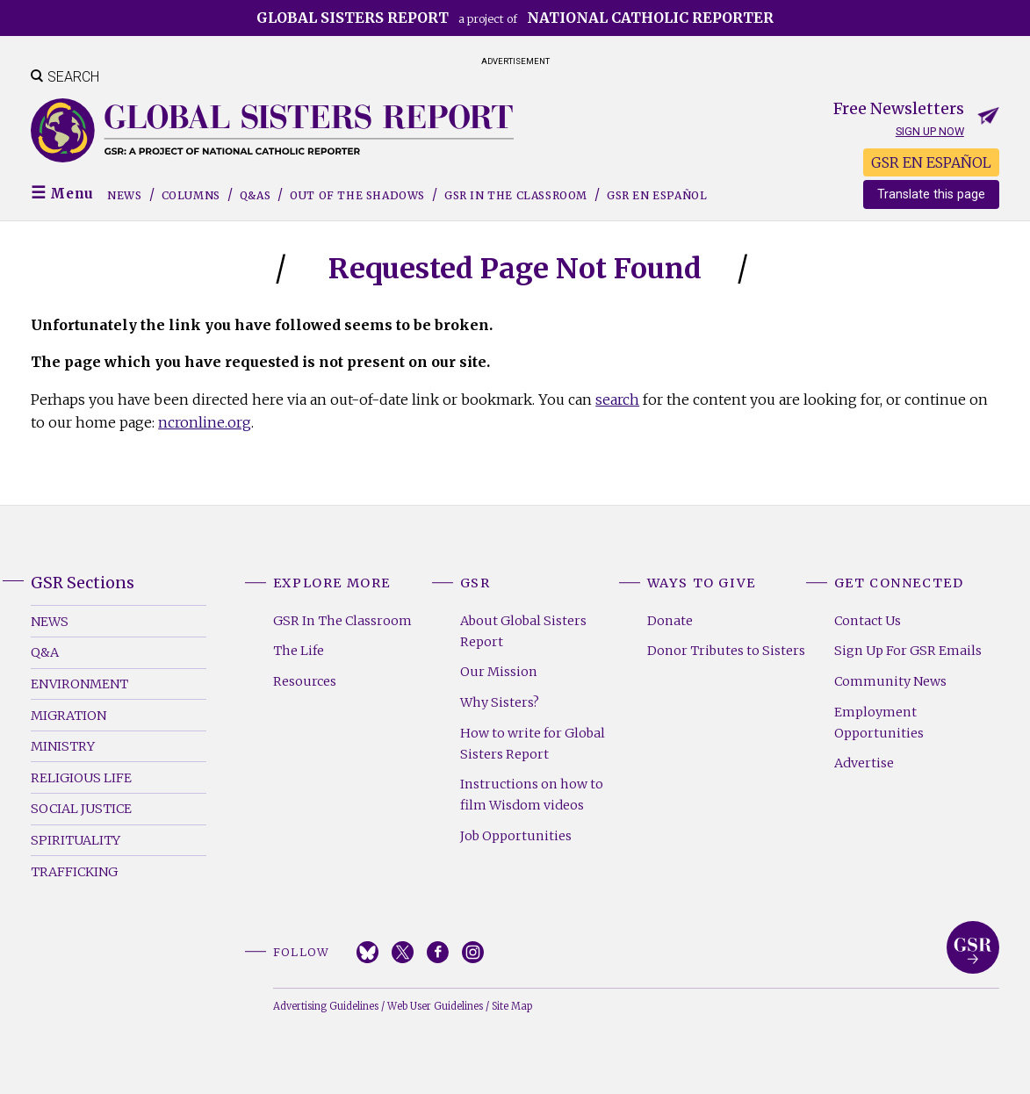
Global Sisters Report (973, 947)
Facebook (438, 952)
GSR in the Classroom (515, 195)
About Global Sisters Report (523, 631)
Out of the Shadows (357, 195)
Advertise (864, 763)
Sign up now (930, 131)
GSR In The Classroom (342, 621)
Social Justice (81, 809)
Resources (304, 681)
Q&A (45, 652)
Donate (670, 621)
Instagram (473, 952)
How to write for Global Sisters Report (532, 743)
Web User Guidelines (435, 1006)
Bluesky (367, 952)
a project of (515, 17)
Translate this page (931, 194)
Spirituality (75, 840)
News (124, 195)
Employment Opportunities (879, 722)
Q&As (255, 195)
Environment (79, 684)
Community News (890, 681)
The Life (298, 651)
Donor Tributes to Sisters (726, 651)
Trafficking (74, 872)
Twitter (403, 952)
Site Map (512, 1006)
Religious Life (81, 778)
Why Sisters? (499, 702)
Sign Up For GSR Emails (908, 651)
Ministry (63, 746)
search (617, 399)
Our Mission (498, 672)
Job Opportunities (516, 836)
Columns (191, 195)
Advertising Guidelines (325, 1006)
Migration (68, 715)
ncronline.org (204, 422)
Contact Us (867, 621)
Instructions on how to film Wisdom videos (531, 794)
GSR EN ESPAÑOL (931, 162)
